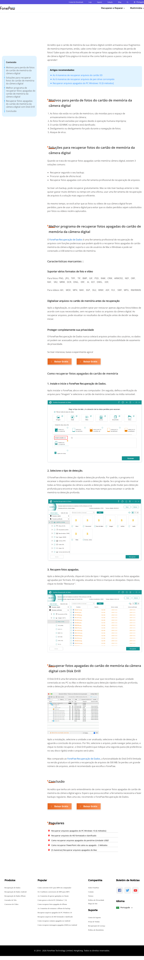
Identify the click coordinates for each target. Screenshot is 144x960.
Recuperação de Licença (96, 926)
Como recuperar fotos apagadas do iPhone (52, 904)
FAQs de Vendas (94, 922)
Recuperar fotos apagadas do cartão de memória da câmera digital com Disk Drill (20, 103)
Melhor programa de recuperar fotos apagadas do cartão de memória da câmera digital (20, 92)
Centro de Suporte (94, 917)
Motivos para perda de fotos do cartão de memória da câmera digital (20, 70)
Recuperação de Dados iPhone (15, 896)
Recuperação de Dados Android (16, 892)
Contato (91, 892)
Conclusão (11, 111)
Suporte (99, 2)
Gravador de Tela (11, 900)
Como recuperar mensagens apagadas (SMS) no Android (57, 925)
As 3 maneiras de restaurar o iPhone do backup (54, 908)
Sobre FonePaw (93, 888)
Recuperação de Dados (12, 888)
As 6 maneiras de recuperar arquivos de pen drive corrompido (83, 79)
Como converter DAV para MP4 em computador (54, 888)
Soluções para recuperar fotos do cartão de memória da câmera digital (20, 80)
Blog (119, 2)
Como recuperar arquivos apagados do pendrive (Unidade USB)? (80, 840)
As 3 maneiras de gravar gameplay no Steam (53, 896)
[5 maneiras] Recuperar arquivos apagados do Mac (74, 850)
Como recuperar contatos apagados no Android (54, 921)
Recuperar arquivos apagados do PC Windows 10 (55, 913)
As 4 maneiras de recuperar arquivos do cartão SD (78, 75)
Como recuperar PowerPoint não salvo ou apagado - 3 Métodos (79, 845)
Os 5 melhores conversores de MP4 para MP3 (53, 892)
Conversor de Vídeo (11, 904)
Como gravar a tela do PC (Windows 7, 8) (52, 900)
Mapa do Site (92, 904)
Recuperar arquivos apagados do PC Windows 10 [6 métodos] (83, 83)
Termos (90, 896)
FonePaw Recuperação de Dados (65, 239)
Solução (110, 2)
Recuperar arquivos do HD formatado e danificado (73, 835)
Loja (90, 2)
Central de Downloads (76, 2)
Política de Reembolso (96, 930)
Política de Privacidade (96, 900)
